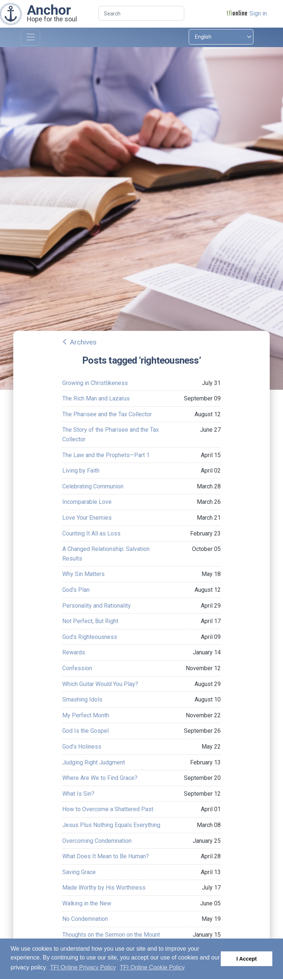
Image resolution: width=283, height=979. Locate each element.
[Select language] (221, 37)
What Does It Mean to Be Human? (105, 856)
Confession (77, 668)
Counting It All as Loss (91, 533)
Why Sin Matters (83, 573)
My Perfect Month (85, 715)
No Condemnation (85, 918)
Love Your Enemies (87, 517)
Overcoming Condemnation (97, 840)
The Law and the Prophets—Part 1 (106, 455)
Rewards (73, 652)
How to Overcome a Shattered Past (107, 809)
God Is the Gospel (85, 730)
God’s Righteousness (89, 636)
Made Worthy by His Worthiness (104, 887)
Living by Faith (80, 470)
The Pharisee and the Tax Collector (107, 414)
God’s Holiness (81, 746)
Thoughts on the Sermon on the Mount (111, 934)
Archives (83, 342)
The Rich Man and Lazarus (96, 398)
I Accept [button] (246, 959)
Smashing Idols (82, 699)
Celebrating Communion (92, 486)
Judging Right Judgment (93, 762)
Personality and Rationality (96, 605)
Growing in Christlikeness (95, 382)
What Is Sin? (78, 793)
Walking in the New (86, 903)
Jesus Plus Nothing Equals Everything (111, 824)
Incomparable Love (87, 501)
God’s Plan (76, 589)
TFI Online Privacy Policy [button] (83, 967)
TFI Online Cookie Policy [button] (152, 967)
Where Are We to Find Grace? (99, 777)
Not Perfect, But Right (90, 621)
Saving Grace (79, 872)
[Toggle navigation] (30, 37)
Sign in (258, 13)
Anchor (49, 10)
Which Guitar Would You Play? (100, 684)
